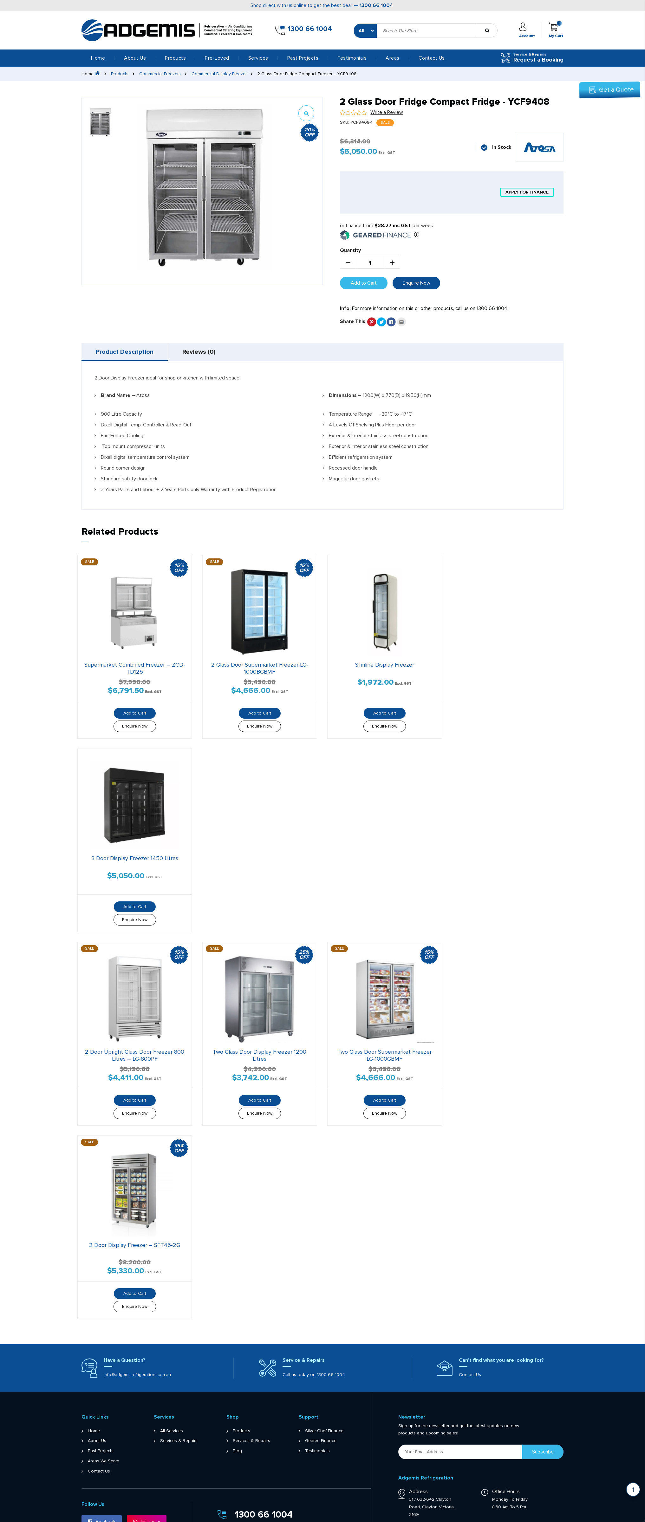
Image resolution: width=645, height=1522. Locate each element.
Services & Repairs (179, 1440)
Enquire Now (416, 283)
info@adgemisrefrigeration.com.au (137, 1374)
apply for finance (527, 192)
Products (119, 73)
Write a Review (386, 112)
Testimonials (352, 58)
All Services (171, 1430)
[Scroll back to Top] (633, 1489)
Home (98, 58)
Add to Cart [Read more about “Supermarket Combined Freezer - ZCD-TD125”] (134, 713)
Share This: (353, 321)
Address (418, 1491)
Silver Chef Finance (324, 1430)
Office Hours (506, 1491)
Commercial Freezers (160, 73)
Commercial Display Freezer (219, 73)
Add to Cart (364, 283)
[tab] (124, 352)
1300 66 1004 (376, 5)
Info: (345, 308)
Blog (237, 1450)
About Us (135, 58)
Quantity (350, 250)
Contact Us (432, 58)
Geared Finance (320, 1440)
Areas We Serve (103, 1461)
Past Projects (303, 58)
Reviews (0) (198, 352)
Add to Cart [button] (259, 713)
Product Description (124, 352)
